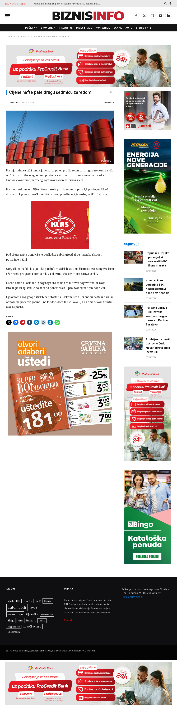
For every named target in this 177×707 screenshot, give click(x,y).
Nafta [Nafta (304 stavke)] (20, 620)
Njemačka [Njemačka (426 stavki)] (32, 614)
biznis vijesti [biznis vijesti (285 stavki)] (47, 614)
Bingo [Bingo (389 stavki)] (11, 620)
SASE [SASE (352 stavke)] (38, 601)
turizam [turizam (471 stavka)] (31, 620)
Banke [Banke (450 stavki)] (48, 601)
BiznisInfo (14, 102)
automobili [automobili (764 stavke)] (17, 607)
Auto (128, 27)
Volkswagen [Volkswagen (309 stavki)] (14, 631)
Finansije (66, 27)
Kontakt (68, 620)
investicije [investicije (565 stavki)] (15, 614)
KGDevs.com (88, 650)
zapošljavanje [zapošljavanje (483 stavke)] (32, 626)
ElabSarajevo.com (132, 597)
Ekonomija (48, 27)
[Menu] (7, 15)
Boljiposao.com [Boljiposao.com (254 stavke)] (14, 627)
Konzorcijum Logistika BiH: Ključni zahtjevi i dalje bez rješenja (157, 287)
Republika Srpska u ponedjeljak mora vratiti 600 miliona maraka (68, 3)
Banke (118, 27)
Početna (31, 27)
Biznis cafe (144, 27)
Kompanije (103, 27)
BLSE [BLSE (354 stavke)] (42, 620)
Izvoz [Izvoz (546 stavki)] (33, 607)
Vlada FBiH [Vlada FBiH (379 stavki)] (14, 601)
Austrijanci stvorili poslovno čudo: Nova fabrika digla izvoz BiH (158, 346)
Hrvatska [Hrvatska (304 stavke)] (28, 601)
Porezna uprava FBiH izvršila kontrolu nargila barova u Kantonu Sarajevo (157, 316)
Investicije (84, 27)
